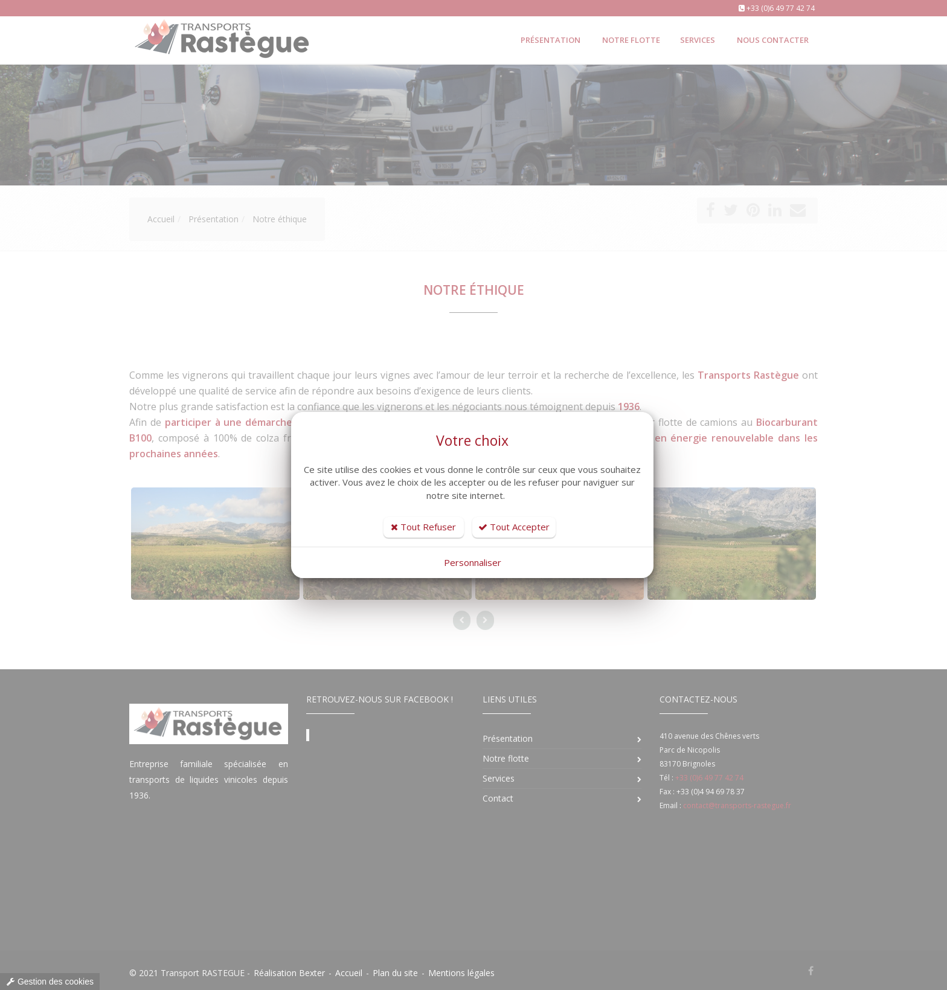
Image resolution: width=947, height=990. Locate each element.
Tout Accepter (514, 527)
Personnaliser (472, 562)
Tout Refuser (423, 527)
